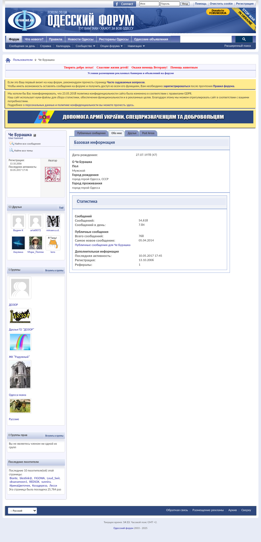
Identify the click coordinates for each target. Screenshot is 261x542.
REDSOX (34, 482)
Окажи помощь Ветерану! (149, 67)
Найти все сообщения (25, 143)
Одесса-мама (17, 395)
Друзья (132, 133)
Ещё (61, 207)
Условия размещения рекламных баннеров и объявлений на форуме (131, 73)
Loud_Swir (53, 478)
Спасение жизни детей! (112, 67)
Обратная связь (177, 510)
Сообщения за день (22, 46)
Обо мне (116, 133)
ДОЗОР (13, 305)
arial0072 (35, 230)
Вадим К (18, 230)
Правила (55, 39)
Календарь (63, 46)
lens (52, 252)
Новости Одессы (80, 39)
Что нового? (34, 39)
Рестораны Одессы (114, 39)
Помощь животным (184, 67)
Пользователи (23, 60)
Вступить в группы (54, 270)
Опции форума (110, 46)
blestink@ (26, 478)
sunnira (45, 482)
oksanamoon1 (18, 482)
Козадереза (39, 485)
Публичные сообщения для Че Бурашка (102, 245)
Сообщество (84, 46)
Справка (45, 46)
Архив (232, 510)
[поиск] (206, 39)
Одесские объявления (151, 39)
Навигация (134, 46)
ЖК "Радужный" (19, 357)
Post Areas (148, 133)
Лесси (53, 485)
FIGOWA (39, 478)
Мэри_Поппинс (37, 252)
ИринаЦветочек (20, 485)
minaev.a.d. (52, 230)
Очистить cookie (221, 3)
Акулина (18, 252)
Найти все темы (21, 150)
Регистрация (245, 3)
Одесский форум (123, 528)
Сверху (246, 510)
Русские (14, 419)
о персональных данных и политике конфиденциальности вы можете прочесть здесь (78, 105)
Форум (14, 39)
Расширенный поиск (237, 45)
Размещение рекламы (208, 510)
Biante (14, 478)
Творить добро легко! (79, 67)
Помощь (200, 3)
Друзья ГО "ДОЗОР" (21, 329)
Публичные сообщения (91, 133)
